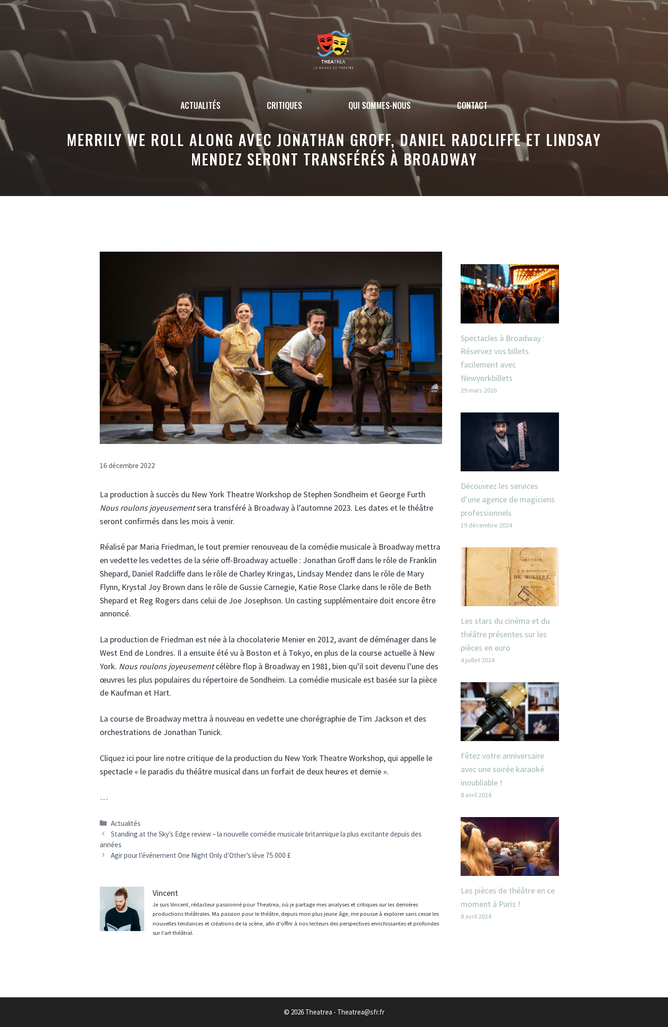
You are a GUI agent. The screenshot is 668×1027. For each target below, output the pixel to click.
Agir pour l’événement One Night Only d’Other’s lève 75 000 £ (201, 855)
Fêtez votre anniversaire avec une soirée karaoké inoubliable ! (502, 769)
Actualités (200, 105)
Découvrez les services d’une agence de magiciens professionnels (508, 499)
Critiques (284, 105)
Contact (472, 105)
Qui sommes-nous (379, 105)
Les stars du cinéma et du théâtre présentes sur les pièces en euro (505, 634)
